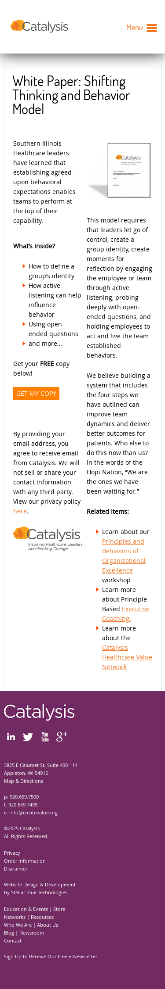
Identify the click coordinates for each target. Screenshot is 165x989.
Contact (13, 940)
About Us (47, 924)
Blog (9, 932)
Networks (15, 917)
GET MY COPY (36, 393)
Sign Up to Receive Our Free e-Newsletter (50, 956)
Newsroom (31, 932)
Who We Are (18, 924)
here (20, 511)
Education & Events (26, 909)
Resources (42, 917)
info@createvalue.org (33, 812)
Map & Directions (23, 781)
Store (59, 909)
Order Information (25, 860)
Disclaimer (15, 868)
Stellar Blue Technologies (39, 892)
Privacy (12, 852)
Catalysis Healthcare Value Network (127, 657)
